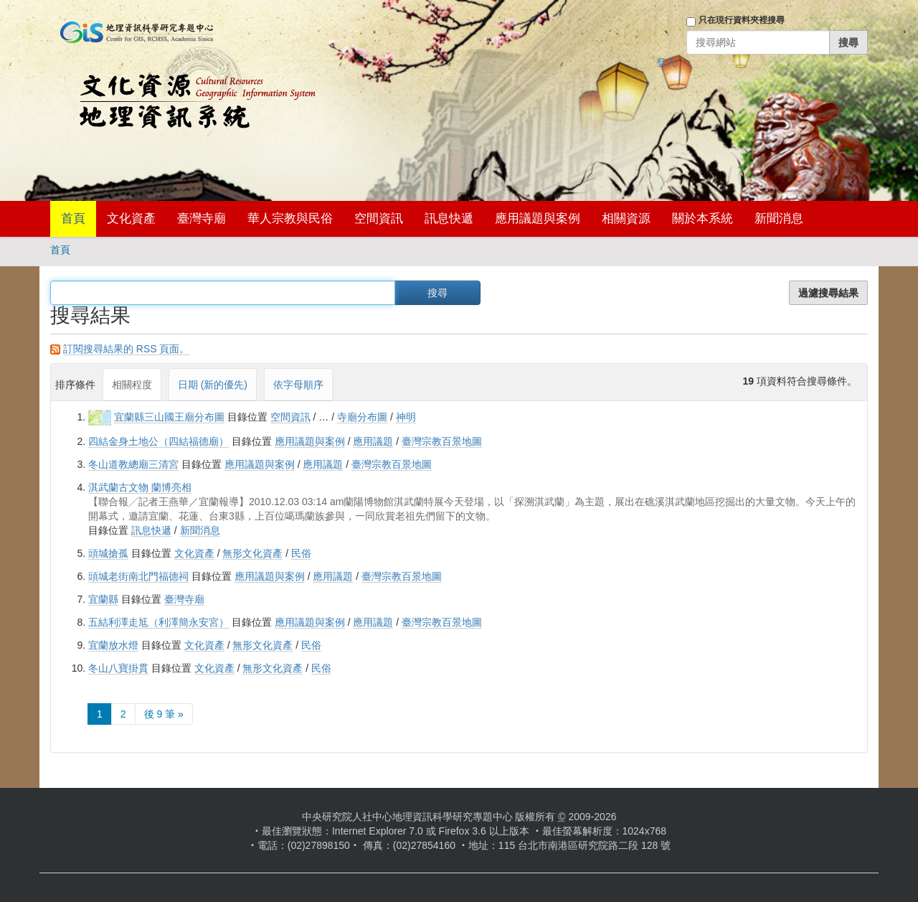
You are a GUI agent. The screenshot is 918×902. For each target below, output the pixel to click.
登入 (666, 62)
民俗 (301, 553)
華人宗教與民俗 (290, 218)
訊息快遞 (449, 218)
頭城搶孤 (108, 553)
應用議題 (373, 441)
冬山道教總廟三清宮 (133, 464)
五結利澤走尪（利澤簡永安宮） (158, 622)
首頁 (73, 218)
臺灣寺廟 (201, 218)
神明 (406, 417)
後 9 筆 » (164, 714)
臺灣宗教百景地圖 (442, 441)
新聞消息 (778, 218)
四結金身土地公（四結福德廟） (158, 441)
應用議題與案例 (537, 218)
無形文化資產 (252, 553)
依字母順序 (298, 384)
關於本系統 (702, 218)
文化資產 (131, 218)
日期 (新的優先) (212, 384)
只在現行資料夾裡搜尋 (742, 20)
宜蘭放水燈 (113, 645)
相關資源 (626, 218)
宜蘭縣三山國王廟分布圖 (169, 417)
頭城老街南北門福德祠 (138, 576)
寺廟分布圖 (362, 417)
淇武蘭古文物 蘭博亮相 (139, 487)
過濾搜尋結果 (828, 293)
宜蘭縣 (103, 599)
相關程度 (132, 384)
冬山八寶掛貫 (118, 668)
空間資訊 (378, 218)
